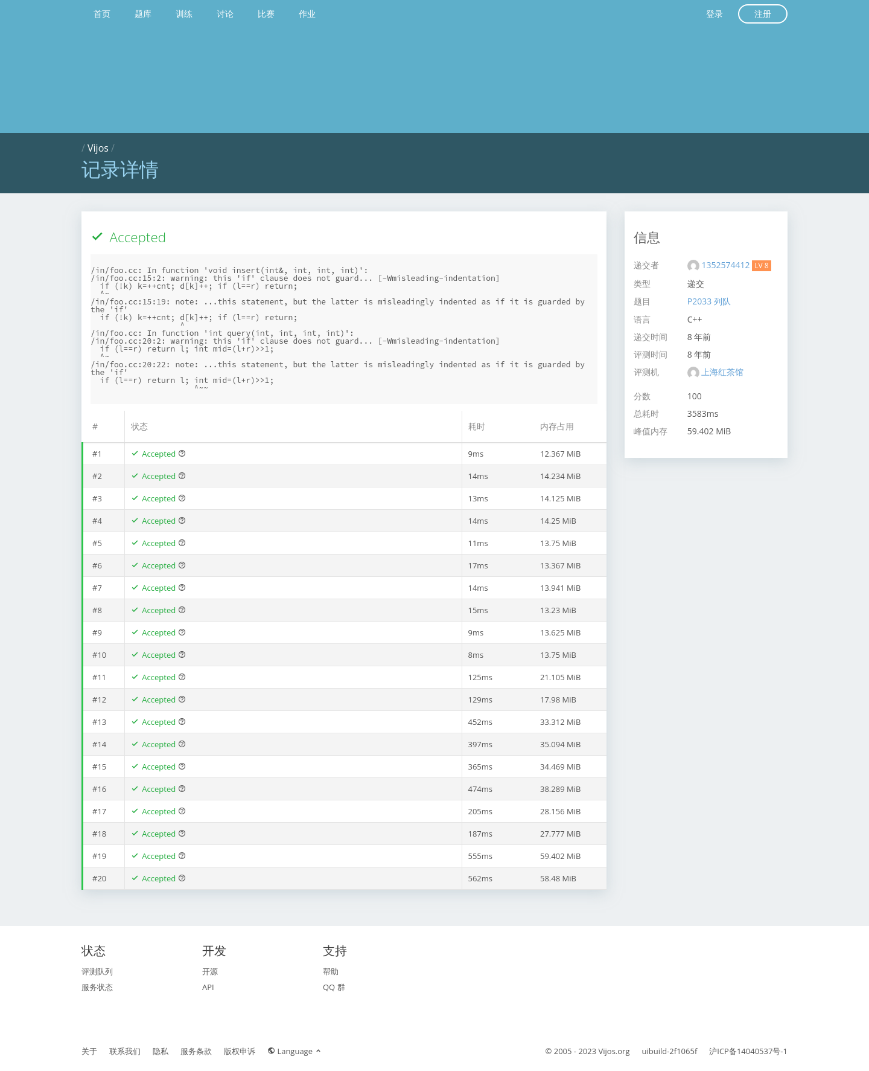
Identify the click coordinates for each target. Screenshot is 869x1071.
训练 (184, 13)
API (208, 987)
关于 (89, 1051)
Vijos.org (614, 1051)
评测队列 (97, 971)
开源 (210, 971)
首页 (102, 13)
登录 (714, 13)
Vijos (98, 148)
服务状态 (97, 987)
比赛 (266, 13)
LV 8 (761, 265)
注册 (762, 13)
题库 (143, 13)
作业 (307, 13)
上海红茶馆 (722, 372)
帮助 (331, 971)
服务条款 (196, 1051)
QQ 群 (334, 987)
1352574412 (726, 265)
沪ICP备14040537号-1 (748, 1051)
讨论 (225, 13)
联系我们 (125, 1051)
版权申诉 (239, 1051)
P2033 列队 (709, 301)
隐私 (160, 1051)
